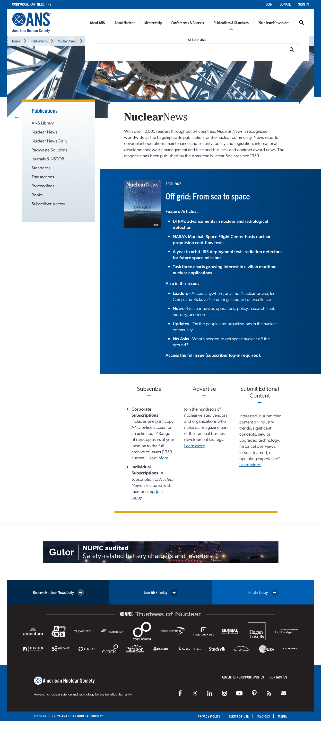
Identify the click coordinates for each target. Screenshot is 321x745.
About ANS (97, 22)
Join (269, 4)
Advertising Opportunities (243, 677)
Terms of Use (239, 716)
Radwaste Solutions (49, 149)
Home (16, 41)
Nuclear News (67, 41)
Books (37, 194)
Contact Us (278, 677)
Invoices (263, 716)
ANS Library (43, 122)
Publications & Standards (231, 22)
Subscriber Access (48, 203)
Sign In (303, 4)
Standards (41, 167)
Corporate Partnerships (31, 4)
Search (301, 22)
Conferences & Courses (187, 22)
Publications (39, 41)
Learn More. (250, 464)
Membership (153, 22)
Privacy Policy (209, 716)
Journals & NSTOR (48, 158)
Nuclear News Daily (49, 140)
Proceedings (43, 185)
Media (282, 716)
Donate (285, 4)
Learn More (157, 457)
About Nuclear (125, 22)
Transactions (43, 176)
